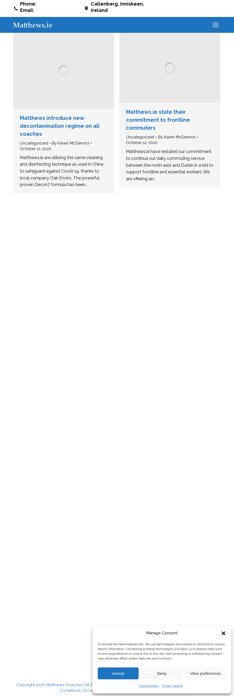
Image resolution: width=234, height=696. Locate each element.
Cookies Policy (149, 686)
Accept (118, 673)
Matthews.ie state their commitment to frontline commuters (158, 120)
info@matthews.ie (56, 10)
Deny (161, 673)
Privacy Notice (172, 686)
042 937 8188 (53, 4)
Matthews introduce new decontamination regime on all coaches (59, 126)
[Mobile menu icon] (215, 25)
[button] (223, 633)
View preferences (205, 673)
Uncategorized (34, 143)
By (70, 143)
